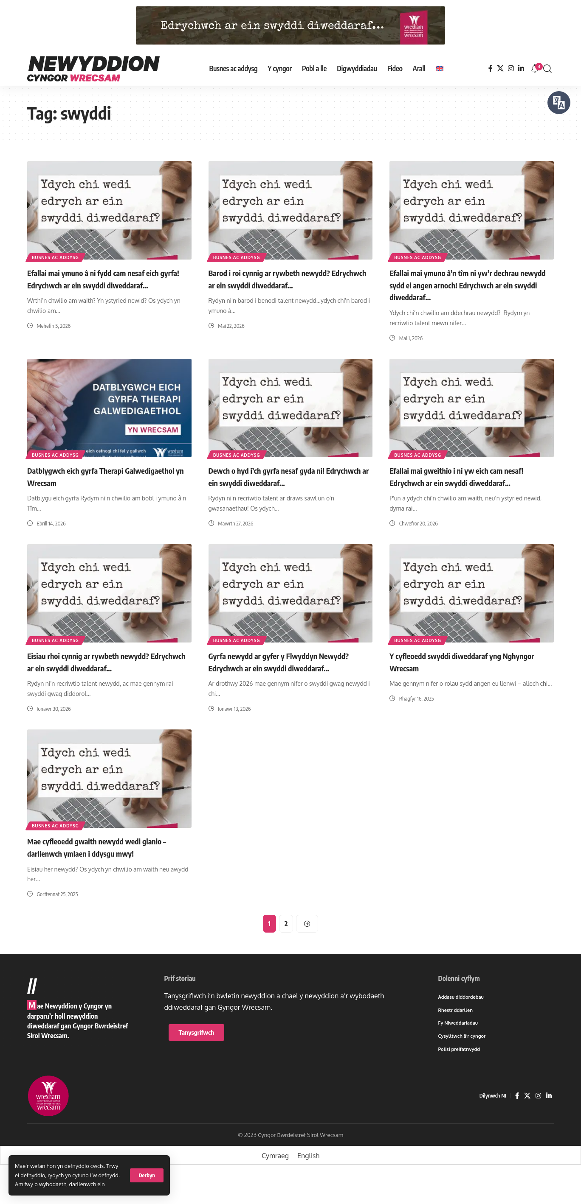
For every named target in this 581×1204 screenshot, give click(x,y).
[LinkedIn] (521, 68)
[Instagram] (511, 68)
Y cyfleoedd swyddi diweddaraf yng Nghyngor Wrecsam (458, 673)
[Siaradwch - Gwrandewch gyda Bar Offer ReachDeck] (558, 102)
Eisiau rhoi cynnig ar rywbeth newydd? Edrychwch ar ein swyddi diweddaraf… (102, 673)
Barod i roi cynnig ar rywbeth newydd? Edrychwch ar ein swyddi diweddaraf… (283, 278)
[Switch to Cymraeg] (275, 1182)
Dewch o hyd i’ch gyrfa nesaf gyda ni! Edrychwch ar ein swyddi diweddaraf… (283, 476)
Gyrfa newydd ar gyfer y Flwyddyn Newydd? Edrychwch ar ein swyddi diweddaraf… (276, 679)
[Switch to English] (439, 69)
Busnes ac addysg (60, 256)
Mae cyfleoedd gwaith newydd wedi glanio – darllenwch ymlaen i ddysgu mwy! (108, 870)
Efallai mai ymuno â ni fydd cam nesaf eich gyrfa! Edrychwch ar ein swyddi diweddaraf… (108, 284)
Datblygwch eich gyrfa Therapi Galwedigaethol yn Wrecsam (86, 476)
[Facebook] (490, 68)
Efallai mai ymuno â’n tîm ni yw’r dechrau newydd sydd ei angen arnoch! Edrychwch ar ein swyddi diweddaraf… (469, 284)
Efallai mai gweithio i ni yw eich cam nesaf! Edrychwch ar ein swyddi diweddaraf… (458, 482)
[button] (147, 1175)
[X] (500, 68)
